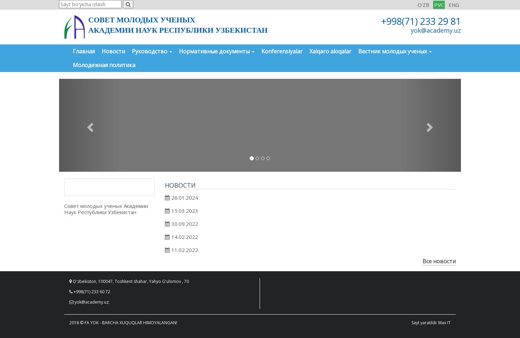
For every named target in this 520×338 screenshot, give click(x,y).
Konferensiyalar (282, 51)
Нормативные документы (217, 51)
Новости (113, 51)
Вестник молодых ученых (395, 51)
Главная (84, 51)
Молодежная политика (104, 65)
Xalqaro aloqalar (330, 51)
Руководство (152, 51)
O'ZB (423, 4)
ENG (454, 4)
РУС (439, 4)
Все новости (439, 261)
